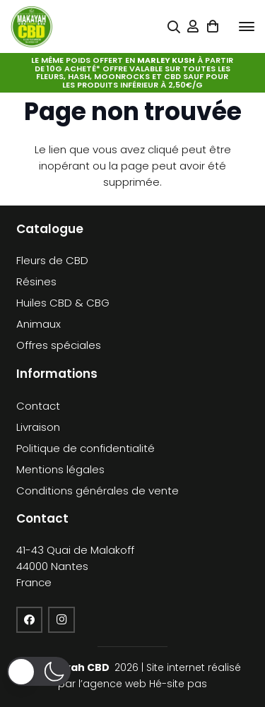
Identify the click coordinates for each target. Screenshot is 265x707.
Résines (36, 281)
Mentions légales (60, 469)
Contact (38, 405)
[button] (246, 27)
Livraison (38, 427)
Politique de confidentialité (85, 448)
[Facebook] (29, 620)
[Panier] (213, 26)
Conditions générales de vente (97, 490)
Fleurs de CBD (52, 260)
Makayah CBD (73, 667)
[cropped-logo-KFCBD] (32, 27)
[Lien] (193, 26)
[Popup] (173, 27)
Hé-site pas (178, 684)
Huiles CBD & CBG (63, 302)
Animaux (38, 323)
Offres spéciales (58, 345)
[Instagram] (61, 620)
